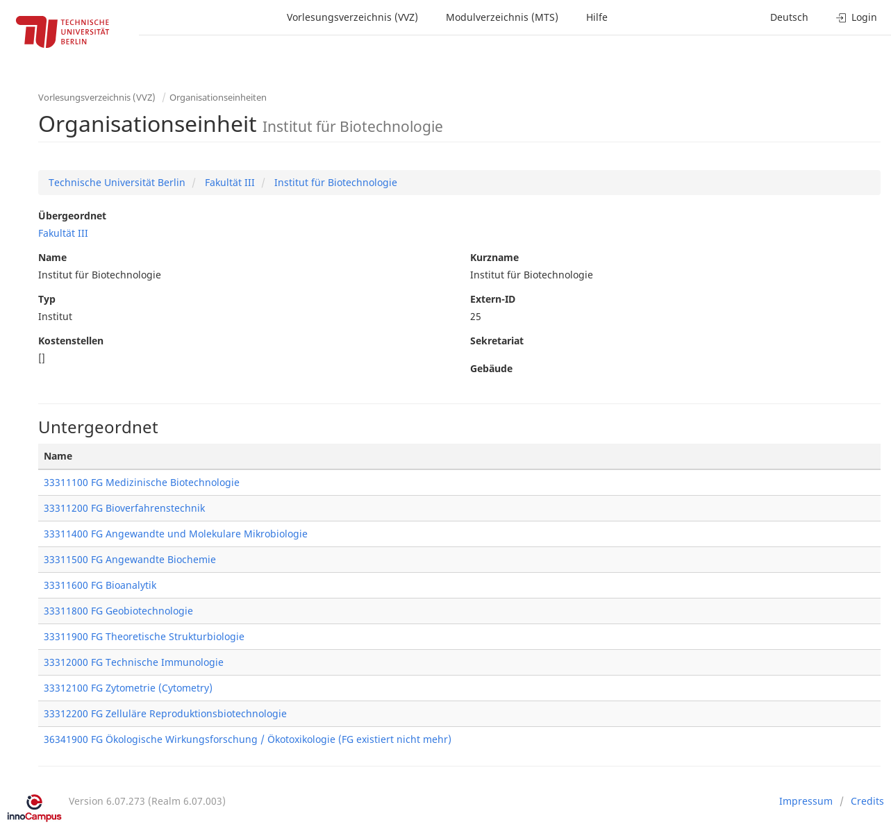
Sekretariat (497, 340)
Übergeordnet (72, 215)
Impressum (806, 800)
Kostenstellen (70, 340)
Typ (47, 298)
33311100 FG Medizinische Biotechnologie (142, 482)
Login (856, 17)
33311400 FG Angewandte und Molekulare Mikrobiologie (176, 533)
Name (52, 257)
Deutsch (789, 17)
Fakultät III (228, 182)
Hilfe (597, 17)
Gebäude (491, 368)
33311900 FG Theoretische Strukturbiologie (144, 636)
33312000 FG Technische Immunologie (134, 662)
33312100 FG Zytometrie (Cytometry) (128, 687)
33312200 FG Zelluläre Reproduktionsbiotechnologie (165, 713)
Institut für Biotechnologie (334, 182)
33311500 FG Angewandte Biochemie (130, 559)
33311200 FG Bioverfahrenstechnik (124, 507)
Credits (867, 800)
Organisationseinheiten (218, 97)
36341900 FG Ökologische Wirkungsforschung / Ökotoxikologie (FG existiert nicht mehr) (247, 739)
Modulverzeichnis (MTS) (502, 17)
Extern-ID (492, 298)
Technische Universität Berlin (117, 182)
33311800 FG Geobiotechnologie (118, 610)
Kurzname (494, 257)
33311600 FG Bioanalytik (100, 585)
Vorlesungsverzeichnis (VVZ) (352, 17)
